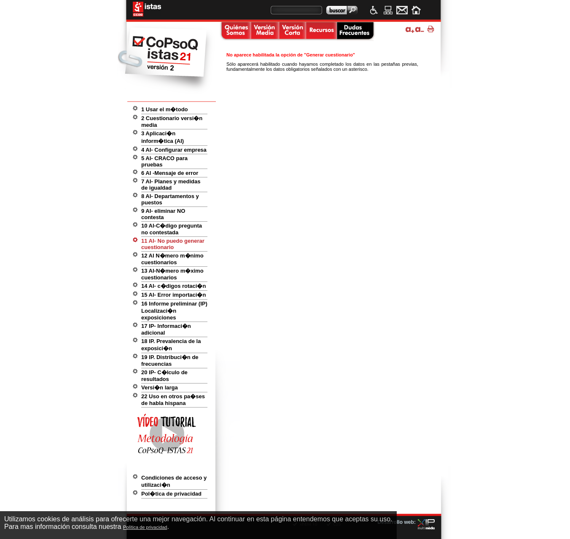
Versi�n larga (159, 387)
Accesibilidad (374, 10)
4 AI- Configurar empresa (174, 150)
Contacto (402, 10)
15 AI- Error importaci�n (173, 295)
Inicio (416, 10)
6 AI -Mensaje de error (169, 173)
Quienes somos (235, 31)
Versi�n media (265, 31)
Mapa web (388, 10)
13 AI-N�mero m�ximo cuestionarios (172, 274)
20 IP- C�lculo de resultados (164, 375)
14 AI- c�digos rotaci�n (173, 286)
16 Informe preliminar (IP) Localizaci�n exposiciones (174, 310)
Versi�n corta (292, 31)
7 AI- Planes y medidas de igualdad (170, 184)
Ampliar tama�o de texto (410, 29)
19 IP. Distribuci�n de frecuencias (170, 360)
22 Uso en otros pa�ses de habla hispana (173, 399)
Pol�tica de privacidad (171, 494)
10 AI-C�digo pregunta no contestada (171, 229)
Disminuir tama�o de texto (420, 29)
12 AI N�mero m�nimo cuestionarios (172, 258)
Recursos (321, 31)
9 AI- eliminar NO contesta (163, 214)
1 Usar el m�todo (164, 109)
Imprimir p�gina (432, 29)
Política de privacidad (145, 527)
